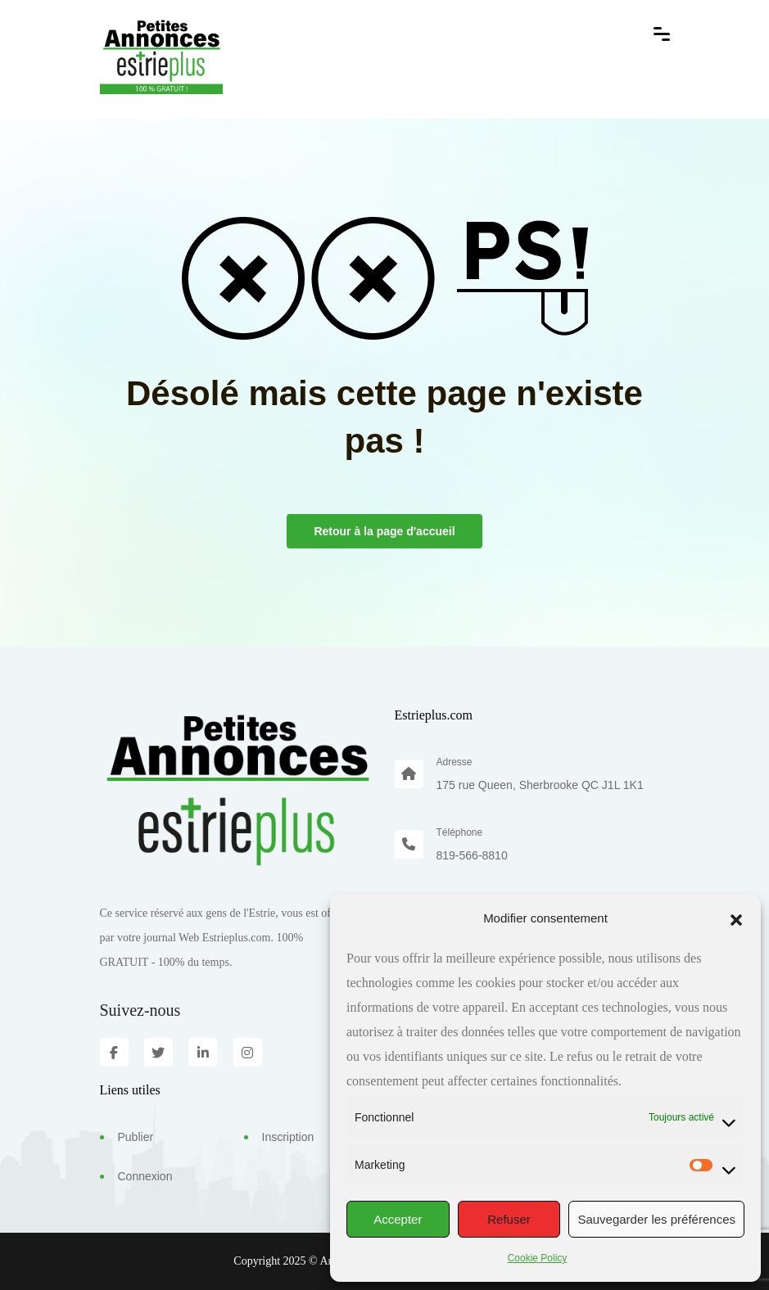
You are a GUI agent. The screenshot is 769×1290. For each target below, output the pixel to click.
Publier (136, 1136)
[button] (736, 918)
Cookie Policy (538, 1258)
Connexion (145, 1176)
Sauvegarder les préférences (656, 1219)
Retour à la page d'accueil (384, 531)
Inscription (288, 1136)
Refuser (509, 1219)
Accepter (397, 1219)
